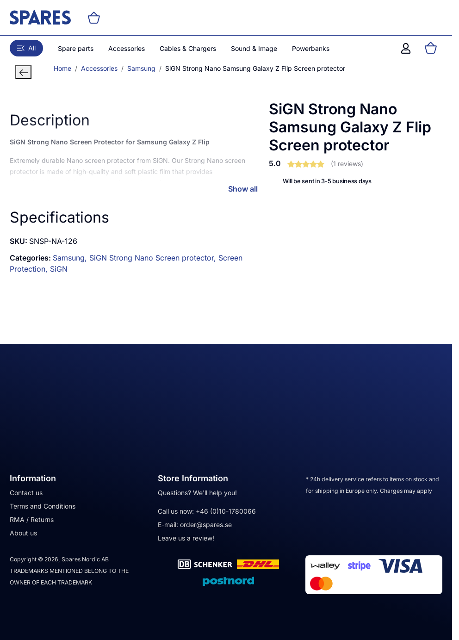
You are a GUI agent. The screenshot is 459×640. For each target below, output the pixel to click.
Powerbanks (310, 48)
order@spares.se (206, 524)
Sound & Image (254, 48)
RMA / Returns (32, 519)
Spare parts (75, 48)
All (26, 48)
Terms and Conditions (42, 506)
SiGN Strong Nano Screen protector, (153, 257)
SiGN (59, 268)
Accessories (126, 48)
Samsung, (71, 257)
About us (23, 533)
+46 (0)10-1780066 (226, 511)
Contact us (26, 493)
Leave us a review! (186, 538)
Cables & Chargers (188, 48)
